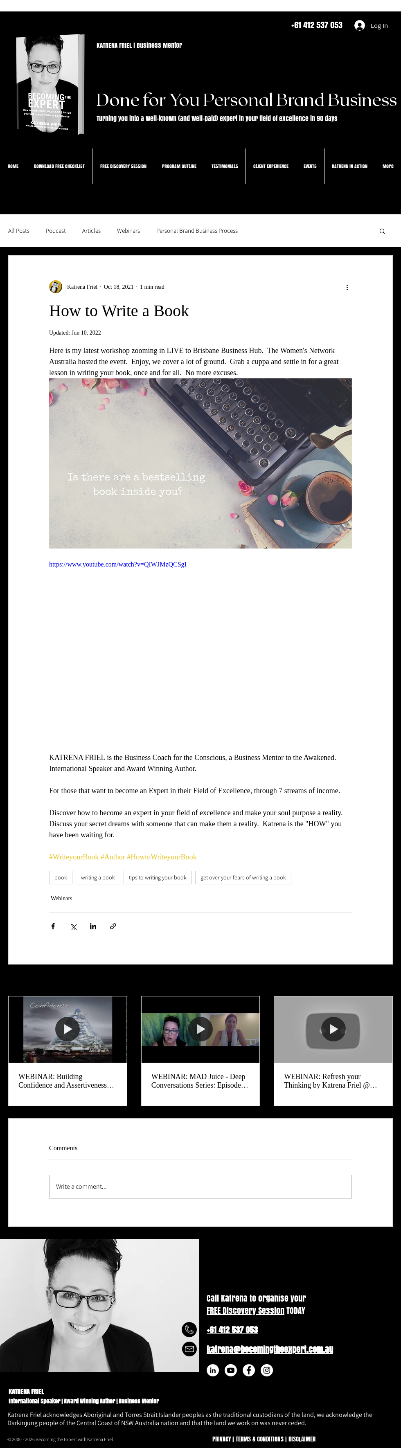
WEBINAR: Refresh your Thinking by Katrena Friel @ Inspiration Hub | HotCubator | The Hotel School (329, 1081)
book (60, 877)
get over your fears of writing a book (243, 877)
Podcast (56, 230)
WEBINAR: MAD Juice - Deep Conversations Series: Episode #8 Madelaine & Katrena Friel (198, 1081)
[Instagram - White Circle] (267, 1370)
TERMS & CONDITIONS (260, 1439)
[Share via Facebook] (53, 926)
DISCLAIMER (301, 1439)
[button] (382, 230)
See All (384, 981)
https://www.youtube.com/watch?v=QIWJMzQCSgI (118, 564)
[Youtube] (231, 1370)
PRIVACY (221, 1439)
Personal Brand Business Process (197, 230)
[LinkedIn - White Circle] (213, 1370)
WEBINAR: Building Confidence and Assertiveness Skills (62, 1081)
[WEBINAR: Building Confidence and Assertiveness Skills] (68, 1029)
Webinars (128, 230)
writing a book (98, 877)
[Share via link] (113, 926)
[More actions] (347, 287)
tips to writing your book (158, 877)
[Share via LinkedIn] (93, 926)
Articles (91, 230)
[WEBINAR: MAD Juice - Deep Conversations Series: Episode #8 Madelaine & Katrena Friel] (201, 1029)
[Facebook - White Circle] (249, 1370)
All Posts (18, 230)
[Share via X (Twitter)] (73, 926)
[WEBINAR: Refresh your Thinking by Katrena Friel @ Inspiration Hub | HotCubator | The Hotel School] (333, 1029)
